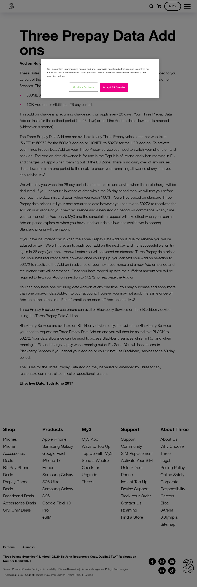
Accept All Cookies (113, 87)
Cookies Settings (83, 86)
